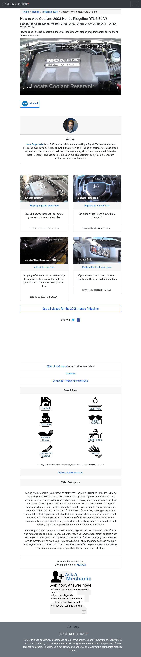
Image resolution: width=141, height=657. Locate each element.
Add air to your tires (44, 267)
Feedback (71, 373)
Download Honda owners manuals (70, 380)
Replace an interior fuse (97, 205)
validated (30, 104)
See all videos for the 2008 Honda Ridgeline (70, 308)
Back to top (73, 627)
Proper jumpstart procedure (44, 205)
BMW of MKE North (57, 366)
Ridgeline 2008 (50, 11)
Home (26, 11)
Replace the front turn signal (96, 267)
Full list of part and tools (70, 472)
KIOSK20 (81, 564)
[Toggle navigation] (134, 4)
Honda (35, 11)
